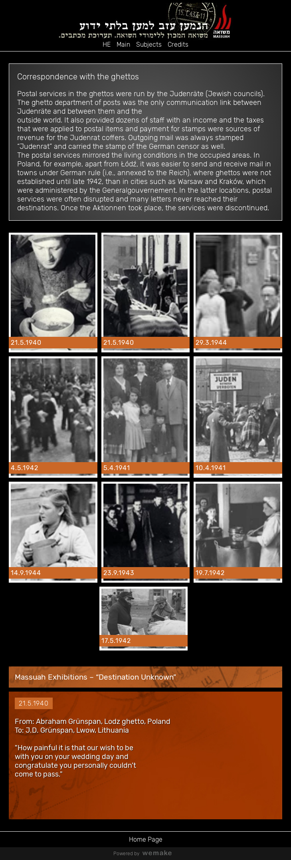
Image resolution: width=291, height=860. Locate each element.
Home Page (145, 839)
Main (123, 44)
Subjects (149, 44)
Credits (178, 44)
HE (107, 44)
